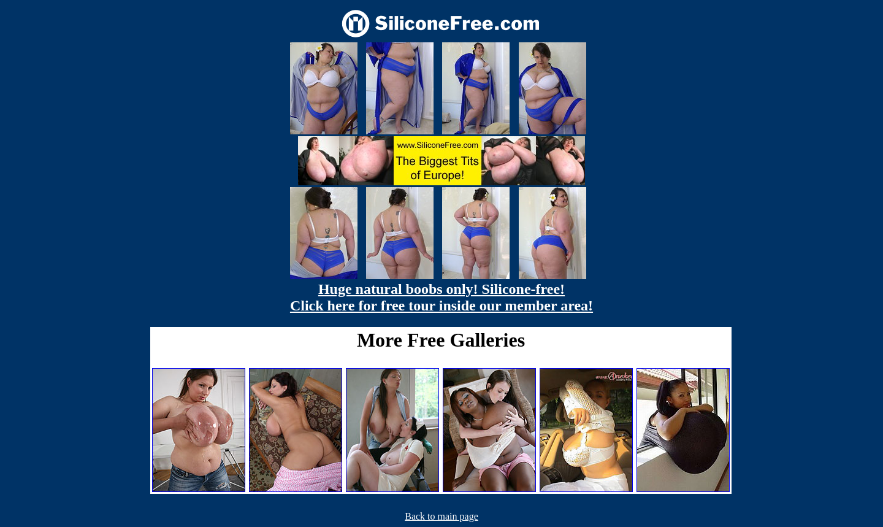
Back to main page (441, 516)
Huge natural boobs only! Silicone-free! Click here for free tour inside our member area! (441, 297)
